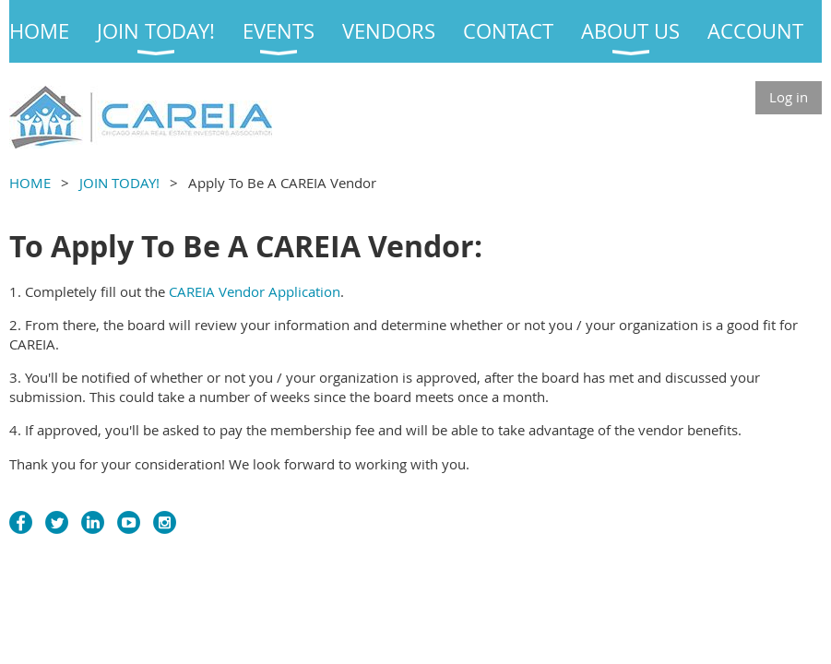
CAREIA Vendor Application (254, 291)
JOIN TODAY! (119, 182)
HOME (30, 182)
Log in (788, 97)
